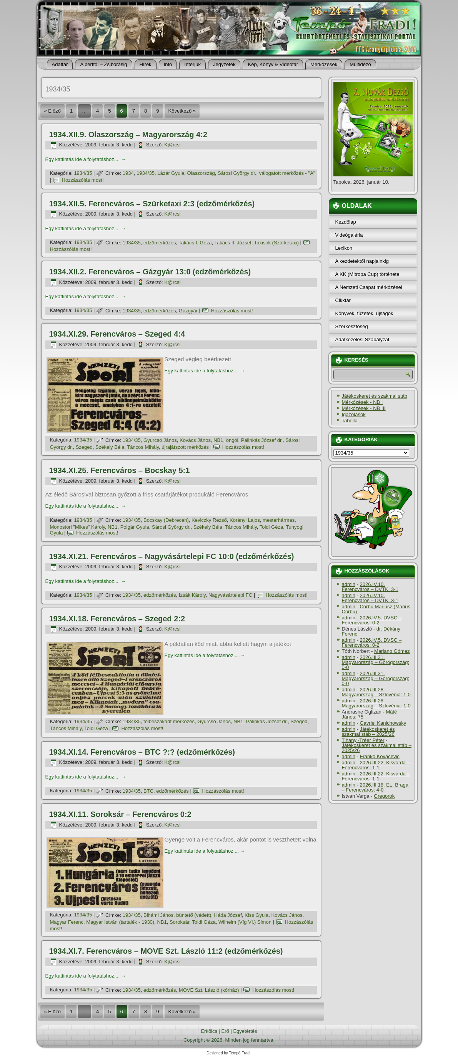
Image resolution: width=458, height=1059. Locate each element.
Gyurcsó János (160, 440)
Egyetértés (245, 1031)
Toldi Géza (271, 527)
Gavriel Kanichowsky (383, 723)
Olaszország (201, 173)
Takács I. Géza (195, 243)
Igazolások (354, 414)
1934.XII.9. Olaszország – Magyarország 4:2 (128, 134)
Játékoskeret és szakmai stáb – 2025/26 (368, 731)
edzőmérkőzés (159, 243)
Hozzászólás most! (83, 180)
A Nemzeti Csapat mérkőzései (368, 287)
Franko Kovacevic (379, 756)
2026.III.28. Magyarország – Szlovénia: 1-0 (376, 692)
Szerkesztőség (351, 326)
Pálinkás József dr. (262, 440)
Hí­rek (146, 64)
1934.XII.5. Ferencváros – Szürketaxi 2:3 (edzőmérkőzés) (152, 203)
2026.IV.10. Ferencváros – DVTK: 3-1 (370, 586)
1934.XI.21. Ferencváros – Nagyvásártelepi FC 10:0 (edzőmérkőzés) (171, 556)
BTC (148, 791)
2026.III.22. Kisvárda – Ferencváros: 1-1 (376, 765)
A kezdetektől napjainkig (362, 261)
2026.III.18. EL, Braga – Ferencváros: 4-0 (375, 787)
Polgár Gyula (134, 527)
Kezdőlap (345, 222)
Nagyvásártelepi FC (230, 595)
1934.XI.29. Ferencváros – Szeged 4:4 (117, 334)
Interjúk (192, 64)
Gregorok (384, 796)
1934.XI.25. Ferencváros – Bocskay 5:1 (119, 470)
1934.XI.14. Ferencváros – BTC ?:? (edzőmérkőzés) (142, 752)
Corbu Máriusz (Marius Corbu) (376, 609)
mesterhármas (279, 520)
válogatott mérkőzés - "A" (287, 173)
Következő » (182, 111)
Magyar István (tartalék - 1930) (120, 922)
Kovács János (195, 440)
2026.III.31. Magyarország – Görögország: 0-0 (376, 662)
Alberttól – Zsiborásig (103, 64)
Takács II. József (233, 243)
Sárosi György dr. (237, 173)
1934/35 (83, 173)
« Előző (52, 111)
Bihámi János (158, 915)
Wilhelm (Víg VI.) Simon (244, 922)
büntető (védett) (193, 915)
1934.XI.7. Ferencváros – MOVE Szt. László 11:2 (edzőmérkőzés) (166, 951)
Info (168, 64)
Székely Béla (109, 447)
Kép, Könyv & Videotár (273, 64)
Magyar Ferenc (66, 922)
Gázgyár (188, 311)
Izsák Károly (192, 595)
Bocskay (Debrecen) (166, 520)
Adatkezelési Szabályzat (362, 339)
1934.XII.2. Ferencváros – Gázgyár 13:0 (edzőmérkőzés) (150, 271)
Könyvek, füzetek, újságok (364, 313)
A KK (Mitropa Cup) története (367, 274)
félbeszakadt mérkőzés (169, 721)
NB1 (218, 440)
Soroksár (179, 922)
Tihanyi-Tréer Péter (363, 740)
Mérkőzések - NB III (364, 408)
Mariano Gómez (392, 651)
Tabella (350, 420)
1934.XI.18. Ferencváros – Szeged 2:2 (117, 618)
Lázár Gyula (170, 173)
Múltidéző (360, 64)
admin (348, 584)
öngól (232, 440)
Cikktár (343, 300)
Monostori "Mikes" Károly (77, 527)
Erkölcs (209, 1031)
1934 (128, 173)
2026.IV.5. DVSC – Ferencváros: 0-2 (372, 620)
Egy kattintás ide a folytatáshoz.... (85, 159)
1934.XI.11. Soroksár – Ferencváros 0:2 (120, 814)
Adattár (60, 64)
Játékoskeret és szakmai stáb (375, 396)
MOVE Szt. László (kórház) (209, 990)
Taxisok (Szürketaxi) (276, 243)
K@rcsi (172, 145)
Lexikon (344, 248)
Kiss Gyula (256, 915)
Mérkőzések (323, 64)
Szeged (84, 447)
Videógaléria (349, 235)
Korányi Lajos (245, 520)
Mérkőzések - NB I (362, 402)
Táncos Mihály (143, 447)
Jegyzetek (224, 64)
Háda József (228, 915)
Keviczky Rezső (209, 520)
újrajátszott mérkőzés (185, 447)
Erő (225, 1031)
